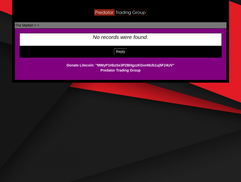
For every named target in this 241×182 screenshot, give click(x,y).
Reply (120, 52)
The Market (24, 25)
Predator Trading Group (120, 70)
